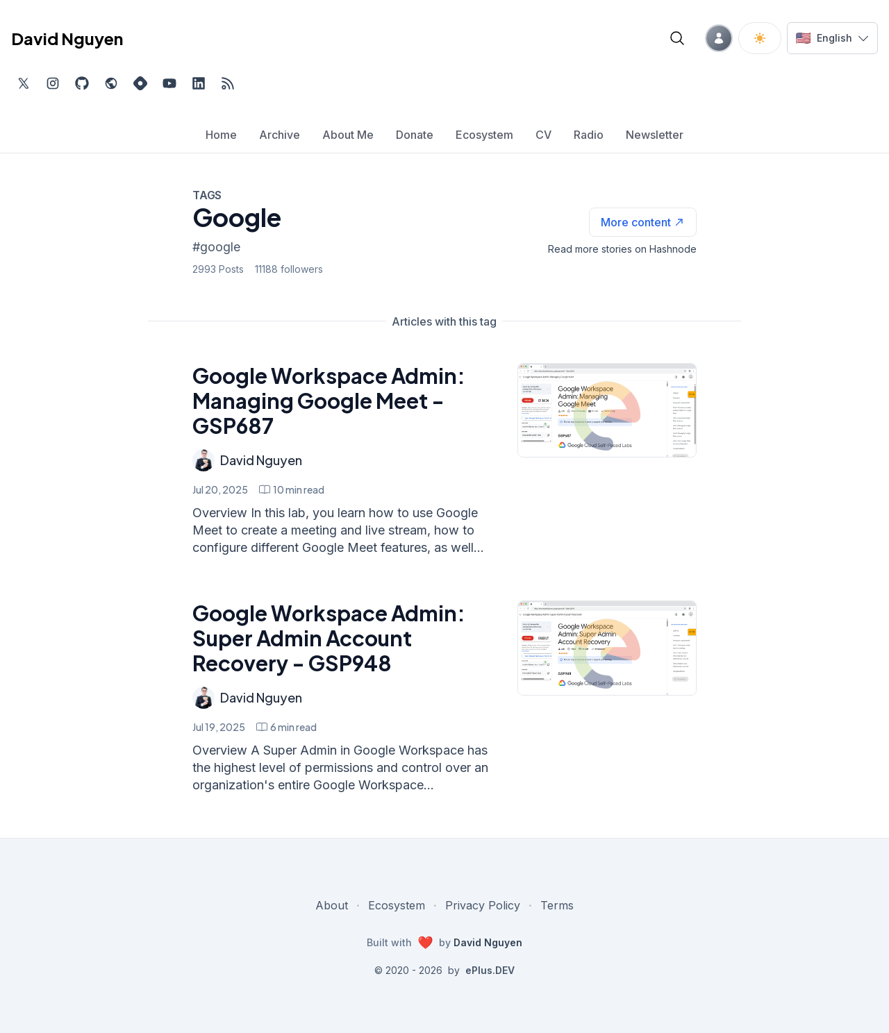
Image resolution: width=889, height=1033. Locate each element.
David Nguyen (261, 460)
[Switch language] (832, 38)
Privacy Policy (482, 905)
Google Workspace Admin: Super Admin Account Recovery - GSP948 (328, 638)
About (331, 905)
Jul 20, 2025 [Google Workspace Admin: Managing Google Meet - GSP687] (220, 489)
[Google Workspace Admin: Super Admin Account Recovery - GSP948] (607, 648)
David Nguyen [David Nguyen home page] (67, 38)
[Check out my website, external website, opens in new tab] (111, 83)
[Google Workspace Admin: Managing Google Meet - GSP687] (607, 410)
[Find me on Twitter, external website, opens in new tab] (23, 83)
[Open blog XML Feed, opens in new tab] (227, 83)
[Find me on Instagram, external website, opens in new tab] (52, 83)
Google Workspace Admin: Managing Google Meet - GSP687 (328, 400)
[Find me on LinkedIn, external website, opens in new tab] (198, 83)
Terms (557, 905)
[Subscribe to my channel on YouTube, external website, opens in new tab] (169, 83)
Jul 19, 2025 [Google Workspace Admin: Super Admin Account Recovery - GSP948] (218, 727)
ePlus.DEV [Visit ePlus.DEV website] (490, 970)
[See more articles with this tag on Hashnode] (643, 222)
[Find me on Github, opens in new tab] (81, 83)
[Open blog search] (677, 38)
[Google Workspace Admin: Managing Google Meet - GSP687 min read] (291, 489)
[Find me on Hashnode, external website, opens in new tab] (140, 83)
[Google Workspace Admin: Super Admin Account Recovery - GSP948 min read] (286, 727)
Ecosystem (396, 905)
